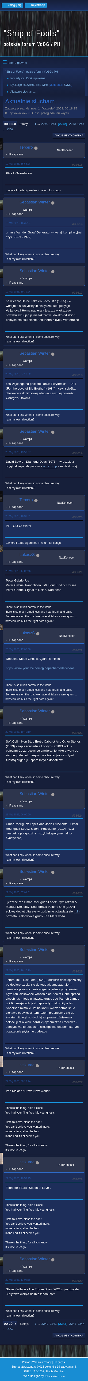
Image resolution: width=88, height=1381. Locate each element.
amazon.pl (50, 466)
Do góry (10, 1323)
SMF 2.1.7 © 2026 (33, 1371)
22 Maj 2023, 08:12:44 (18, 1081)
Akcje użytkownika (68, 135)
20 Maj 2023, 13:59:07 (18, 452)
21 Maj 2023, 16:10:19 (18, 970)
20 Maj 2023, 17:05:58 (18, 649)
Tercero (26, 147)
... (39, 124)
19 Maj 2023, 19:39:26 (18, 291)
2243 (72, 124)
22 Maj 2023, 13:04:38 (18, 1279)
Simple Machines (55, 1371)
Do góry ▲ (60, 1362)
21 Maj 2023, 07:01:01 (18, 892)
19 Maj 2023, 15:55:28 (18, 163)
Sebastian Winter (34, 202)
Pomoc (26, 1362)
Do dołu (10, 124)
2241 (53, 124)
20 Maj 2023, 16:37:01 (18, 516)
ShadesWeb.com (55, 1376)
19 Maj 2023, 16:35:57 (18, 222)
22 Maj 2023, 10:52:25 (18, 1178)
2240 (44, 124)
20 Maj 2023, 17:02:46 (18, 571)
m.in (77, 911)
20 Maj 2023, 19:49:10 (18, 731)
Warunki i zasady (42, 1362)
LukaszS (27, 554)
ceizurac (26, 1065)
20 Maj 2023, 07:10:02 (18, 374)
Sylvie (67, 84)
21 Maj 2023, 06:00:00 (18, 814)
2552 (10, 129)
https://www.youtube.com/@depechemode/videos (40, 668)
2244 (80, 124)
